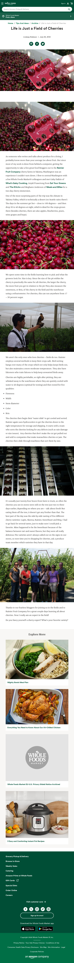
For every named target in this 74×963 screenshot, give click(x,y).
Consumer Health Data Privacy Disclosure (23, 947)
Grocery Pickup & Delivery (17, 856)
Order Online (11, 890)
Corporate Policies (37, 951)
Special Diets (11, 885)
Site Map (43, 947)
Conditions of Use (52, 943)
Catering (9, 870)
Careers (9, 895)
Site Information (54, 947)
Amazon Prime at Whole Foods (19, 875)
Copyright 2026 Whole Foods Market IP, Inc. (36, 937)
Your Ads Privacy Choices (35, 943)
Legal (63, 947)
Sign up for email (37, 915)
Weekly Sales (11, 866)
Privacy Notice (19, 943)
